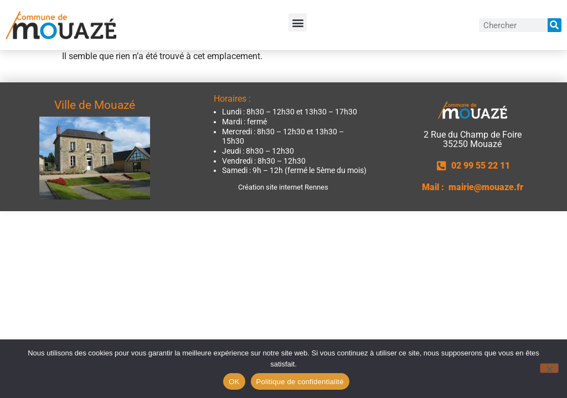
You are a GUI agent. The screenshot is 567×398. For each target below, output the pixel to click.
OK (234, 382)
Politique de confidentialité (300, 382)
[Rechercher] (554, 25)
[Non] (549, 368)
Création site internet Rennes (283, 187)
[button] (297, 22)
